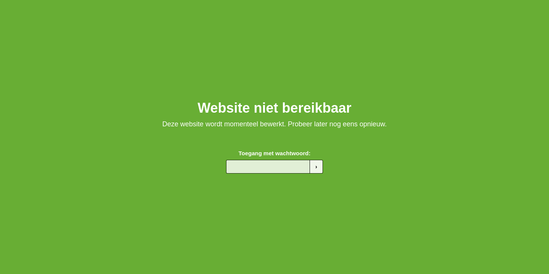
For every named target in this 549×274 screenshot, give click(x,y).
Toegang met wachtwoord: (275, 153)
